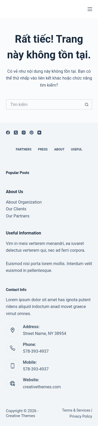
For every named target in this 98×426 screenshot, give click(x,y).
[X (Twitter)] (16, 132)
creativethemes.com (42, 386)
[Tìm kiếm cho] (44, 104)
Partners (23, 149)
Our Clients (16, 208)
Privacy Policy (81, 416)
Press (43, 149)
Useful (76, 149)
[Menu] (90, 9)
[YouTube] (39, 132)
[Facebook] (8, 132)
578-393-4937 (36, 351)
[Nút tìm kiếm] (87, 104)
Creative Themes (20, 415)
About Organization (24, 202)
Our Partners (18, 216)
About (59, 149)
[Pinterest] (31, 132)
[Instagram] (24, 132)
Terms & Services (76, 410)
